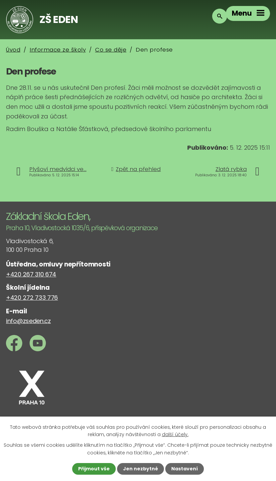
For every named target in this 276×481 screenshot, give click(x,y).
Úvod (13, 50)
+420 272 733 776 (32, 297)
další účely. (175, 434)
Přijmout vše (94, 468)
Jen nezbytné (140, 468)
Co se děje (110, 50)
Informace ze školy (58, 50)
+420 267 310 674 (31, 274)
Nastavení (184, 468)
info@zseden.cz (28, 321)
